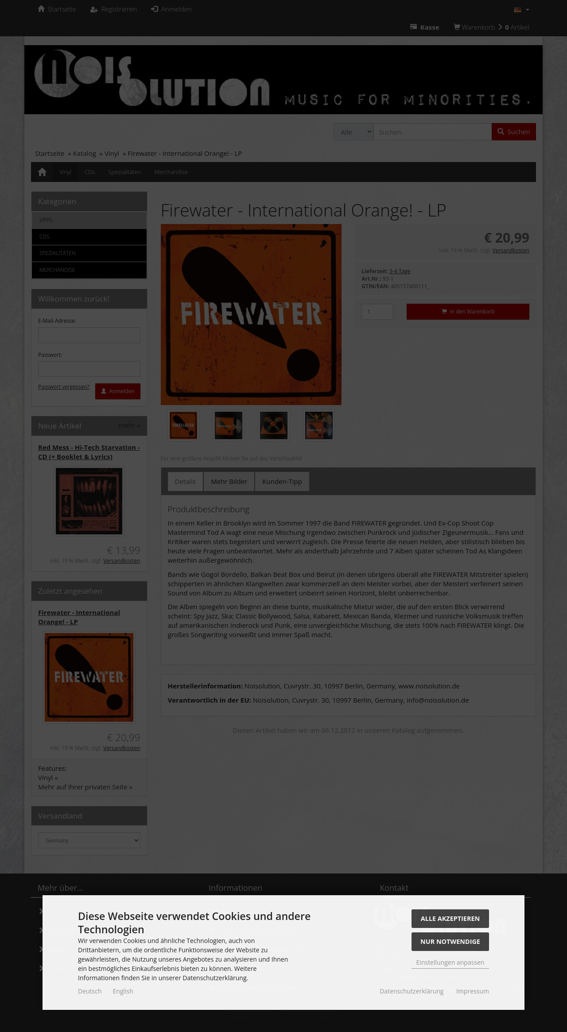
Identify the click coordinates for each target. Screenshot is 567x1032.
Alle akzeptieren (450, 918)
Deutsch (90, 991)
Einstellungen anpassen (450, 962)
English (123, 991)
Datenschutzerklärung (411, 991)
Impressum (472, 991)
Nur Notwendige (450, 941)
